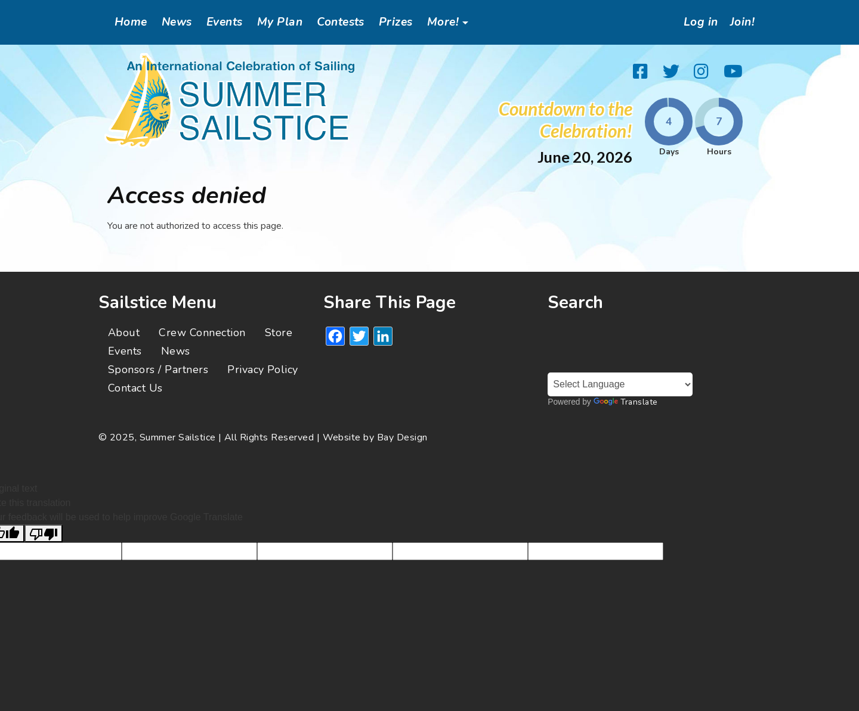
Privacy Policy (262, 369)
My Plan (279, 22)
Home (131, 22)
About (124, 332)
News (177, 22)
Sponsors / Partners (158, 369)
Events (224, 22)
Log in (697, 22)
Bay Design (402, 437)
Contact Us (135, 388)
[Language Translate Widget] (620, 384)
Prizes (396, 22)
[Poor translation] (43, 533)
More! (443, 22)
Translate (626, 402)
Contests (340, 22)
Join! (741, 22)
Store (278, 332)
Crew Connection (202, 332)
